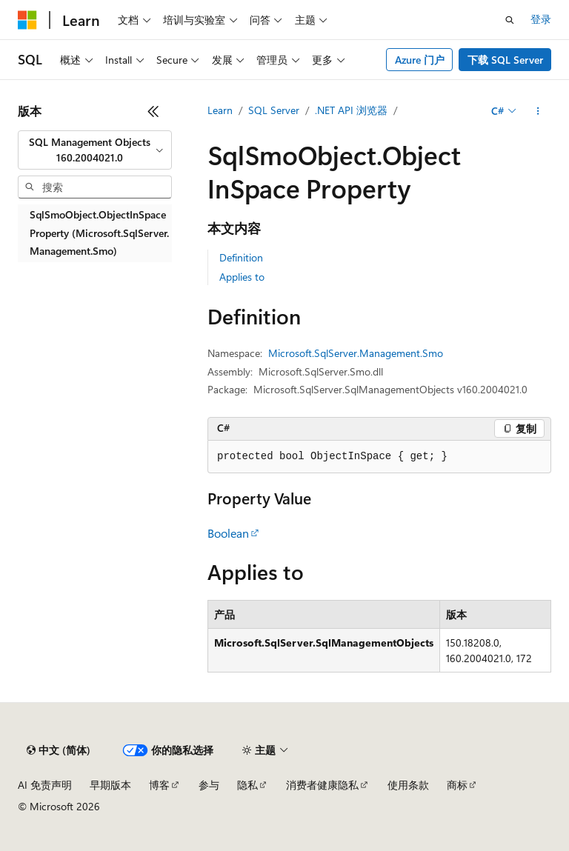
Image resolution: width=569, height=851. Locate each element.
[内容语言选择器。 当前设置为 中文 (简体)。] (58, 750)
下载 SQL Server (505, 60)
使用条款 (408, 785)
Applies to (241, 277)
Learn (220, 110)
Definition (241, 257)
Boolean (228, 533)
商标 (457, 785)
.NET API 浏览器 (351, 110)
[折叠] (153, 111)
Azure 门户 (420, 60)
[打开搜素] (510, 20)
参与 (209, 785)
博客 (159, 785)
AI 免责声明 (45, 785)
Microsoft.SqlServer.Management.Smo (355, 353)
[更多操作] (538, 111)
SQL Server (273, 110)
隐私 (247, 785)
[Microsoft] (27, 20)
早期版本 (110, 785)
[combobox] (95, 150)
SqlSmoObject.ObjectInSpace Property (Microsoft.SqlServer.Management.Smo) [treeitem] (99, 232)
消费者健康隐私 (322, 785)
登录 (540, 19)
